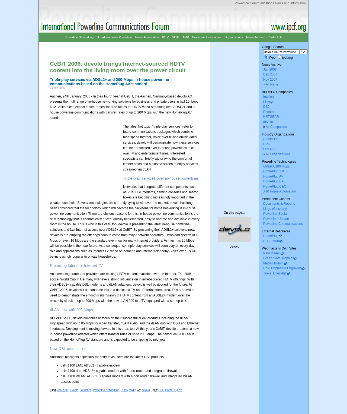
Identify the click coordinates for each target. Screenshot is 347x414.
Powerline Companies (206, 37)
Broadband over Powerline (114, 37)
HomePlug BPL (274, 181)
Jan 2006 (62, 389)
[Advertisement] (113, 47)
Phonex (268, 112)
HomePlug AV (173, 389)
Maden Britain (273, 263)
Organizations (233, 37)
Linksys (268, 102)
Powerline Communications (283, 224)
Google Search (273, 47)
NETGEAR (271, 117)
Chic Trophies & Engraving (282, 268)
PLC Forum (271, 241)
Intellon (268, 97)
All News (272, 84)
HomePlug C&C (274, 186)
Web (272, 57)
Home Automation (147, 37)
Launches (85, 389)
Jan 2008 (270, 69)
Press (124, 389)
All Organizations (278, 154)
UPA (266, 144)
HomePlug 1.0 (273, 171)
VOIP (132, 389)
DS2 (266, 107)
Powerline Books (275, 214)
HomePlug (270, 139)
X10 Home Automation (279, 191)
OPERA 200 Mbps (276, 166)
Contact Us (275, 37)
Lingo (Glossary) (275, 209)
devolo (146, 389)
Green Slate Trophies (278, 258)
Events (74, 389)
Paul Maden (272, 253)
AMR (185, 37)
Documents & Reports (279, 204)
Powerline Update (276, 219)
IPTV (165, 37)
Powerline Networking (106, 389)
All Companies (276, 127)
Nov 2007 (270, 79)
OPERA (269, 149)
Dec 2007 (270, 74)
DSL (161, 389)
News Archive (255, 37)
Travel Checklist (274, 273)
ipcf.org (287, 57)
